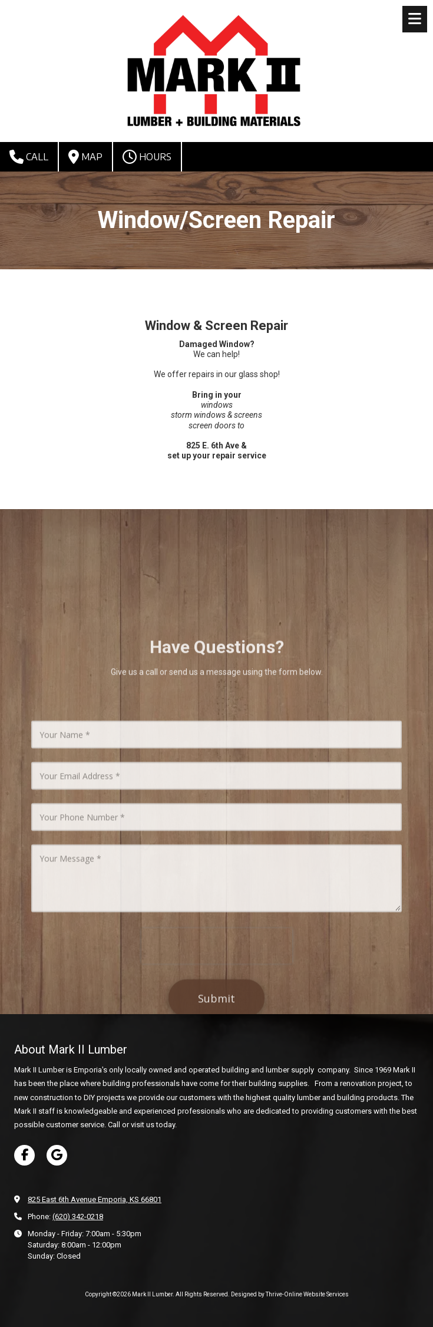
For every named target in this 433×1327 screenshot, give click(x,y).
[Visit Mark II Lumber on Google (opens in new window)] (57, 1155)
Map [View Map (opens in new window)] (85, 157)
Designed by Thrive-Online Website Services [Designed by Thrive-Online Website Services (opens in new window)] (290, 1294)
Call (28, 157)
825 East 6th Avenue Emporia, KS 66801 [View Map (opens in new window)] (94, 1199)
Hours (147, 157)
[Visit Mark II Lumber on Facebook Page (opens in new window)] (24, 1155)
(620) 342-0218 (77, 1216)
